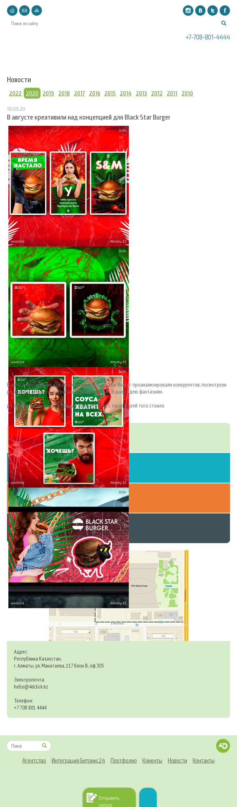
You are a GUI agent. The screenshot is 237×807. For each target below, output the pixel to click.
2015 (110, 93)
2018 (64, 93)
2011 (172, 93)
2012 (157, 93)
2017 (79, 93)
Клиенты (145, 53)
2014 (126, 93)
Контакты (211, 53)
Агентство (26, 53)
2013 (141, 93)
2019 (48, 93)
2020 (32, 93)
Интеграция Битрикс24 (70, 53)
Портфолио (116, 53)
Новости (177, 53)
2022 (15, 93)
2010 (187, 93)
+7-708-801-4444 (208, 37)
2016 (94, 93)
